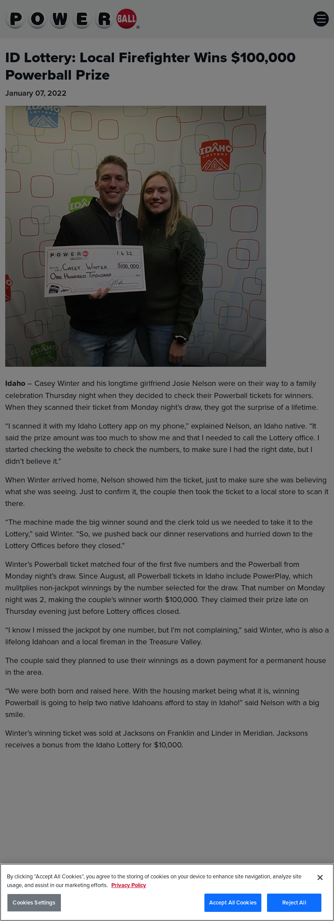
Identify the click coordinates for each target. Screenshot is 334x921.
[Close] (320, 877)
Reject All (294, 902)
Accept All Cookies (233, 902)
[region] (167, 892)
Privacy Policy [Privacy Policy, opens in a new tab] (128, 885)
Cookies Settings (34, 902)
